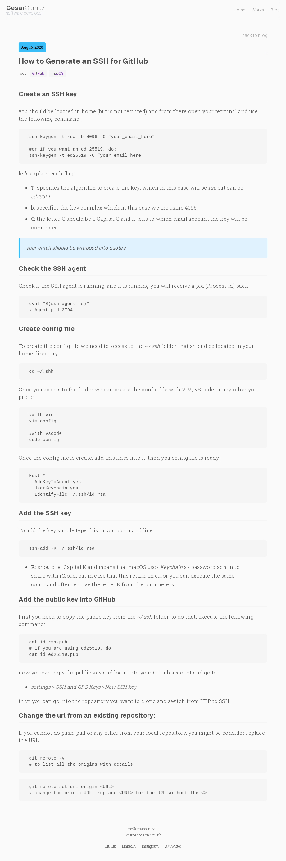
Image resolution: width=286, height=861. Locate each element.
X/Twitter (173, 846)
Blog (275, 9)
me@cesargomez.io (143, 828)
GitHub (155, 834)
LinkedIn (129, 846)
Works (258, 9)
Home (239, 9)
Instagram (150, 846)
